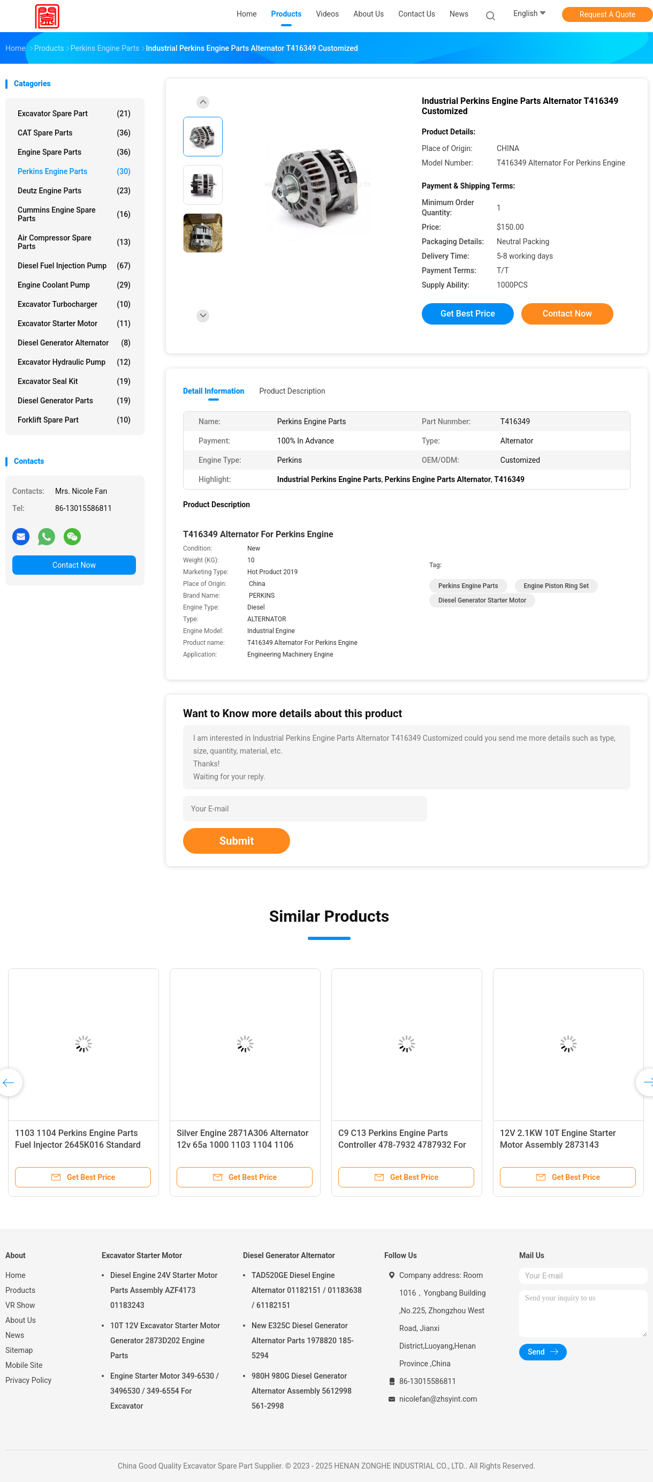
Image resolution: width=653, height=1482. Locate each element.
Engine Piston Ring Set (556, 586)
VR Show (20, 1305)
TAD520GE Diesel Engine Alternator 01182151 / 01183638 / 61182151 (307, 1290)
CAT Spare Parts (74, 132)
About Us (20, 1320)
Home (15, 1275)
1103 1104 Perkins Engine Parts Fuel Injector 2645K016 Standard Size (78, 1145)
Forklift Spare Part (74, 420)
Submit (236, 840)
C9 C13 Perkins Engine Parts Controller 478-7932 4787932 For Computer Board (402, 1145)
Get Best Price (468, 314)
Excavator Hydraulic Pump (74, 362)
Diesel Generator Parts (74, 400)
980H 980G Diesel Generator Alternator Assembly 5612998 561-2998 (302, 1391)
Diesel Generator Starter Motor (482, 600)
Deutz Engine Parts (74, 190)
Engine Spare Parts (74, 152)
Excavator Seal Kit (74, 381)
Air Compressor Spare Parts (74, 242)
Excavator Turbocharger (74, 304)
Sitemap (19, 1350)
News (14, 1335)
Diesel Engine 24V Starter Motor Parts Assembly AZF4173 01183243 (164, 1290)
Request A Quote (607, 14)
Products (20, 1290)
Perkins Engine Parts (74, 171)
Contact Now (74, 565)
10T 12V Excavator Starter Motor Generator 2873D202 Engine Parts (165, 1340)
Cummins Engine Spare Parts (74, 214)
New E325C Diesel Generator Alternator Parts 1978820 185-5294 (303, 1340)
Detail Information (213, 391)
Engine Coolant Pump (74, 285)
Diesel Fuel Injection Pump (74, 265)
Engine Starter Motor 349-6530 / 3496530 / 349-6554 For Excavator (164, 1391)
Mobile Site (24, 1365)
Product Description (292, 391)
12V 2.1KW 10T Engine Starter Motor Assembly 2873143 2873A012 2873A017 (558, 1145)
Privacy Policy (28, 1380)
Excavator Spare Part (74, 113)
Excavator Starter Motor (74, 323)
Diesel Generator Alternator (74, 342)
